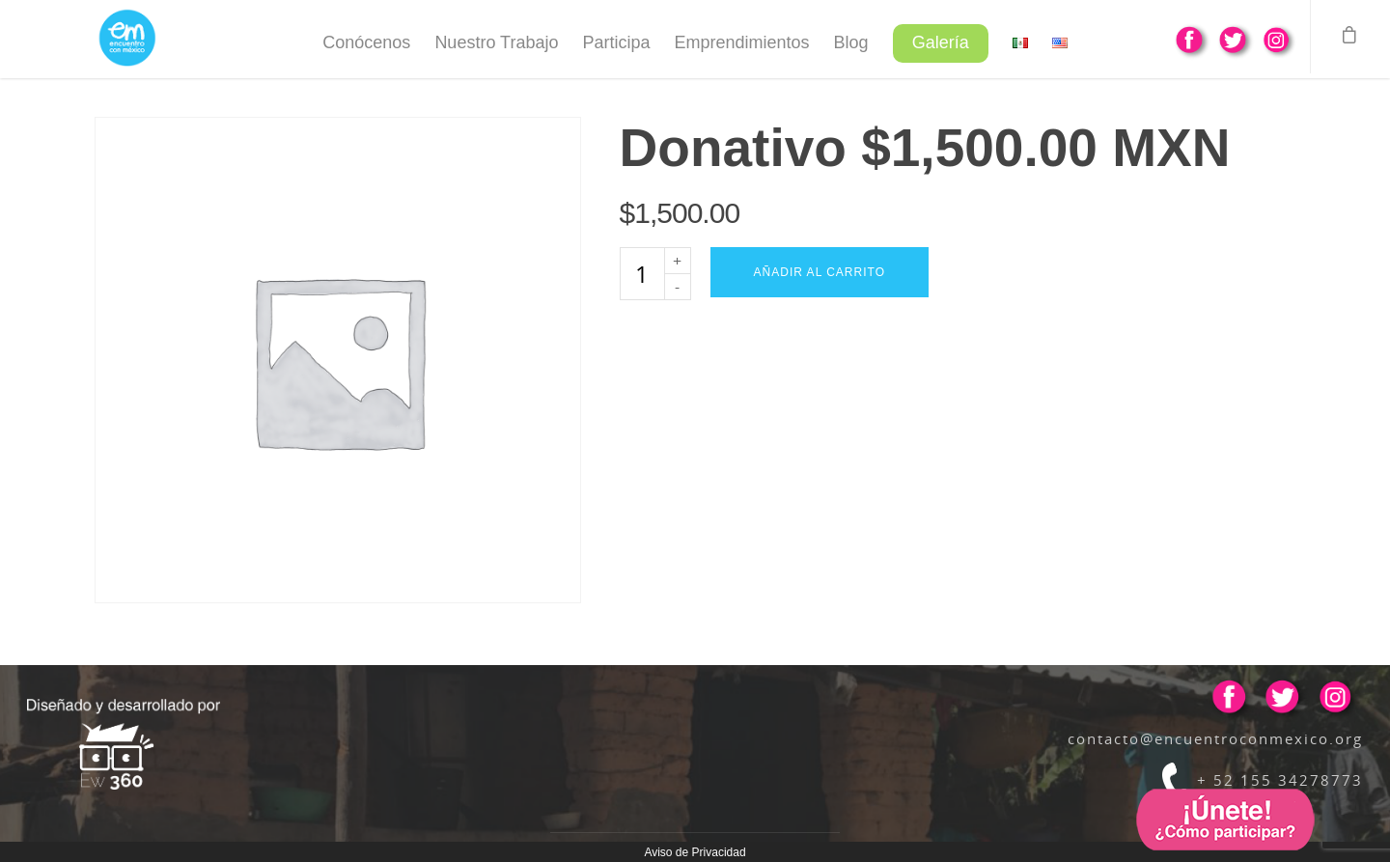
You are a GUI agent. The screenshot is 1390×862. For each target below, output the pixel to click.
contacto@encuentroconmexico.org (1215, 738)
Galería (940, 42)
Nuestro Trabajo (496, 42)
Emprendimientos (742, 42)
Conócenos (366, 42)
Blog (851, 42)
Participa (616, 42)
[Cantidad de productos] (642, 273)
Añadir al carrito (819, 272)
